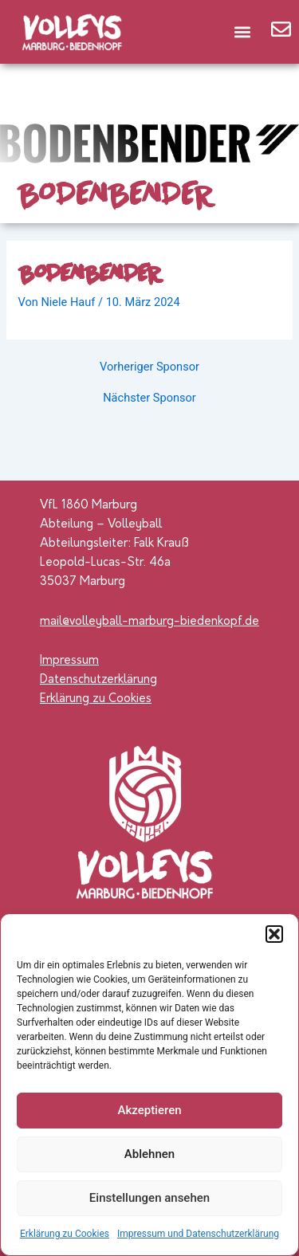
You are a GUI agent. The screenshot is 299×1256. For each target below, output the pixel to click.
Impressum (69, 661)
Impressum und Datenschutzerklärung (198, 1233)
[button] (274, 934)
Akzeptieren (149, 1110)
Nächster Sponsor (149, 398)
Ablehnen (149, 1154)
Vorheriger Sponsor (149, 367)
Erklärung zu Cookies (64, 1233)
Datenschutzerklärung (98, 680)
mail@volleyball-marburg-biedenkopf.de (149, 622)
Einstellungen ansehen (149, 1198)
